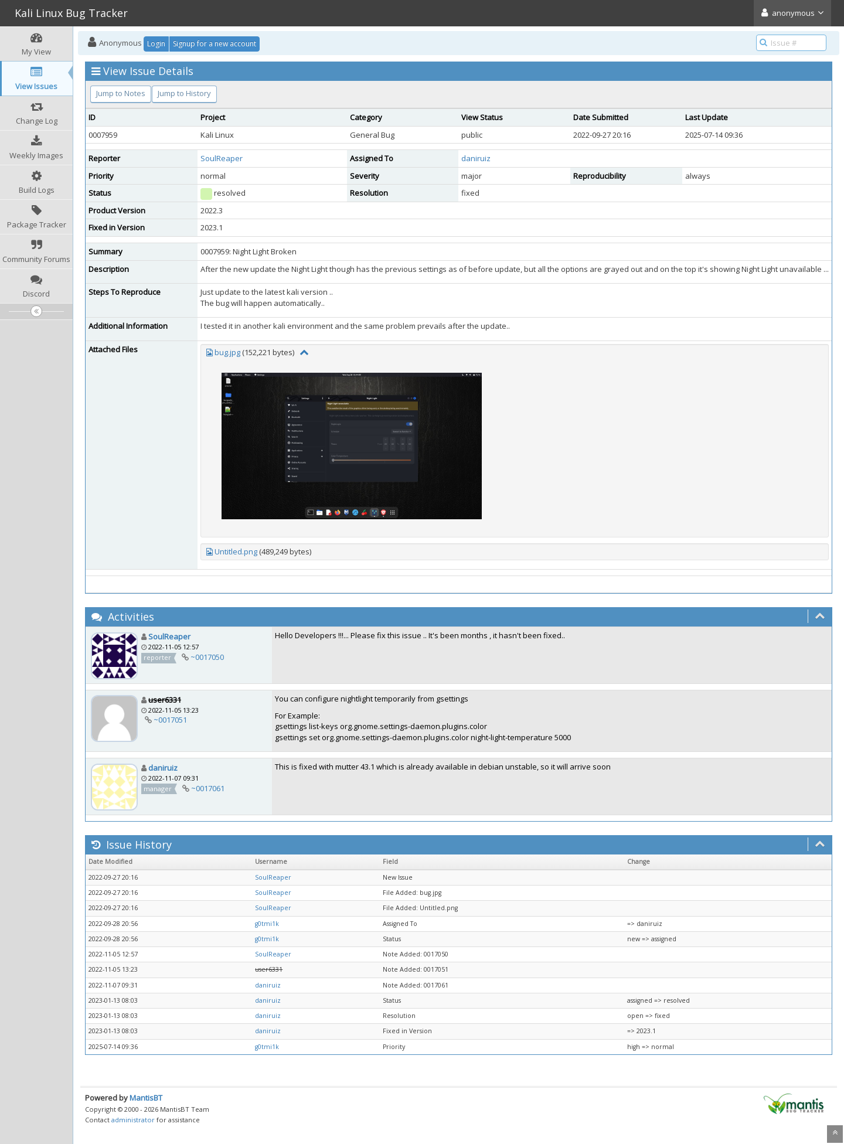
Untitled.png (236, 551)
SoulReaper (221, 158)
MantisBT (146, 1097)
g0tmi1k (267, 924)
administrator (133, 1119)
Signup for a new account (214, 44)
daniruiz (476, 158)
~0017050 (207, 657)
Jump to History (184, 93)
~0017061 (207, 788)
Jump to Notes (120, 93)
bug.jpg (227, 352)
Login (156, 44)
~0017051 (170, 719)
